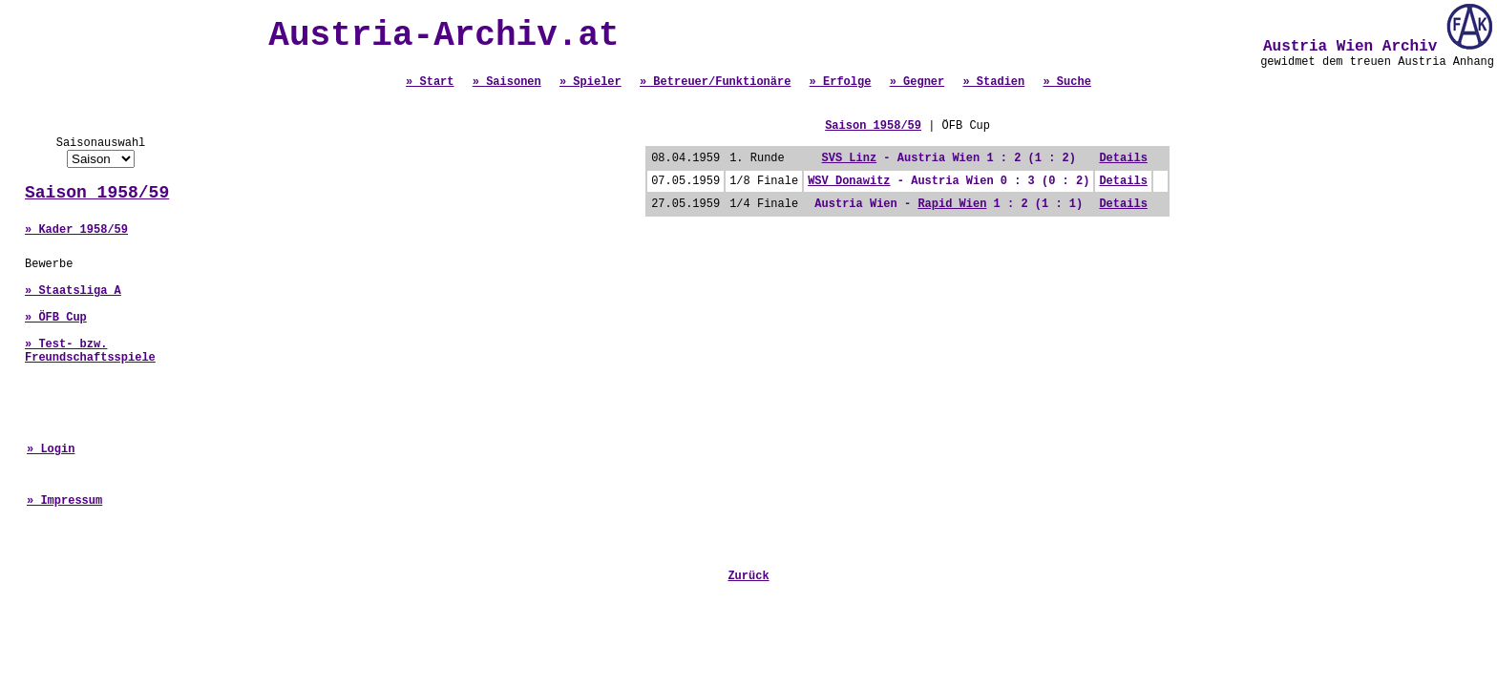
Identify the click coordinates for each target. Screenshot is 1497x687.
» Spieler (590, 82)
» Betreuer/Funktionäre (715, 82)
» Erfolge (841, 82)
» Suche (1066, 82)
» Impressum (64, 501)
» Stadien (993, 82)
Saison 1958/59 (97, 192)
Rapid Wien (951, 204)
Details (1123, 158)
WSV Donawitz (849, 181)
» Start (429, 82)
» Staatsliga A (73, 291)
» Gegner (917, 82)
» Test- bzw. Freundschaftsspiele (90, 351)
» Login (50, 449)
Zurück (748, 576)
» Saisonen (507, 82)
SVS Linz (849, 158)
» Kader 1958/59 (76, 230)
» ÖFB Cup (56, 317)
